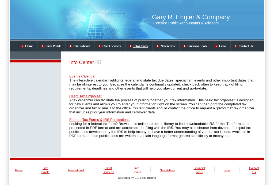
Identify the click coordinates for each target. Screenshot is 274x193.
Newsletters (166, 46)
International (80, 46)
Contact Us (244, 46)
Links (220, 46)
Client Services (109, 46)
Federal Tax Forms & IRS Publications (99, 120)
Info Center (139, 46)
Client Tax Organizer (85, 96)
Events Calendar (82, 76)
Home (27, 46)
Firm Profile (51, 46)
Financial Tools (195, 46)
